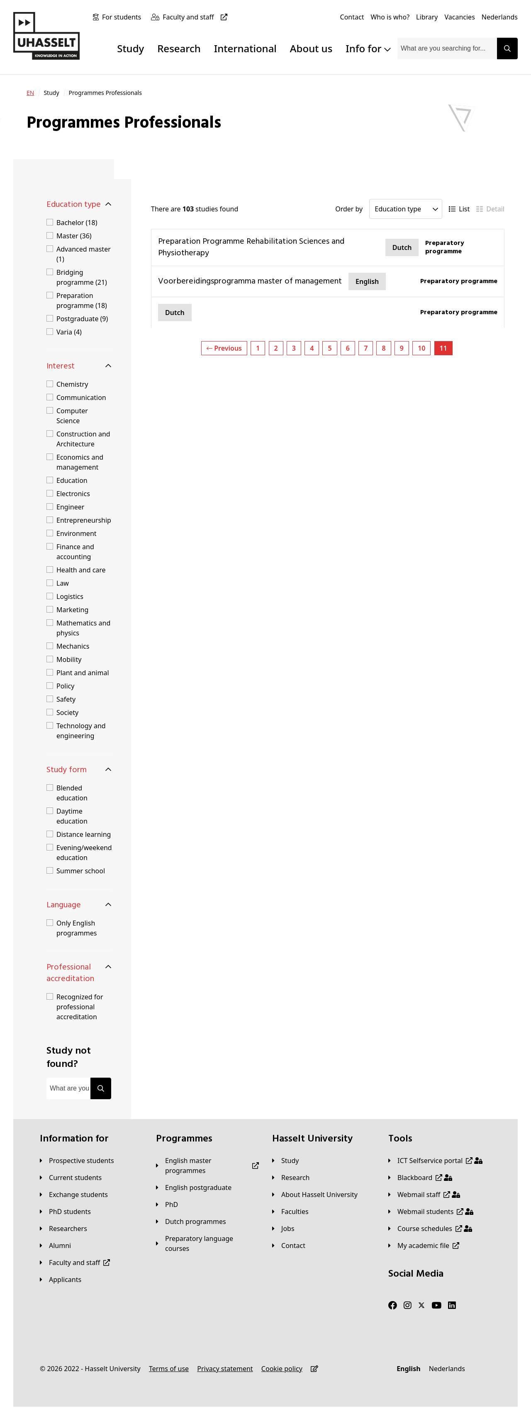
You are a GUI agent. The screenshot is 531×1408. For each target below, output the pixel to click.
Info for (368, 48)
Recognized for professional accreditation (79, 1006)
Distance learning (83, 834)
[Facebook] (392, 1305)
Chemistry (72, 384)
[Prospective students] (77, 1161)
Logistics (69, 596)
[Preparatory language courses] (207, 1243)
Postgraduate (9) (82, 318)
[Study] (285, 1161)
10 (421, 348)
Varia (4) (69, 332)
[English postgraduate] (193, 1187)
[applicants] (60, 1279)
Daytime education (72, 816)
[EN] (30, 93)
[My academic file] (423, 1245)
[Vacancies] (460, 17)
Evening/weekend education (84, 852)
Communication (81, 397)
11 (443, 348)
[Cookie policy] (281, 1369)
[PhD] (167, 1204)
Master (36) (74, 235)
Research (179, 48)
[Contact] (352, 17)
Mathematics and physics (83, 627)
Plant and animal (82, 672)
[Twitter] (421, 1305)
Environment (76, 533)
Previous (224, 348)
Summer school (80, 870)
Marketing (72, 609)
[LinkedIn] (452, 1305)
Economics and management (79, 462)
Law (62, 583)
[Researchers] (63, 1229)
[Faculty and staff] (196, 17)
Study (130, 48)
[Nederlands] (500, 17)
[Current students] (71, 1178)
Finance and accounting (75, 551)
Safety (66, 699)
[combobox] (447, 48)
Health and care (81, 569)
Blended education (72, 792)
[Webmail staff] (424, 1195)
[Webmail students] (430, 1212)
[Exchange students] (74, 1195)
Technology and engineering (81, 730)
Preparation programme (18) (81, 300)
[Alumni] (55, 1245)
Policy (65, 686)
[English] (408, 1369)
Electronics (73, 493)
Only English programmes (76, 928)
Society (67, 712)
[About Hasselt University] (315, 1195)
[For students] (123, 17)
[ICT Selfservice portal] (435, 1161)
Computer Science (72, 415)
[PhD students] (65, 1212)
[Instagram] (408, 1305)
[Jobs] (283, 1229)
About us (311, 48)
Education (72, 480)
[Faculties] (290, 1212)
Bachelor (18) (76, 222)
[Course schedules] (430, 1229)
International (245, 48)
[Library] (427, 17)
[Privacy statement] (225, 1369)
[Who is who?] (389, 17)
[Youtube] (436, 1305)
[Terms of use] (169, 1369)
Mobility (68, 659)
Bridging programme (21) (81, 277)
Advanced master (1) (83, 254)
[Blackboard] (420, 1178)
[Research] (291, 1178)
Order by (349, 208)
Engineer (70, 506)
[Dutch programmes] (191, 1221)
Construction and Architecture (83, 438)
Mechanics (72, 646)
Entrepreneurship (83, 520)
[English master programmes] (207, 1165)
